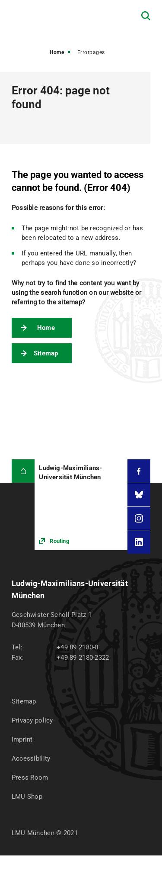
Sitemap (46, 353)
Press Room (30, 777)
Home (57, 52)
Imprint (22, 739)
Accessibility (31, 758)
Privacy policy (32, 720)
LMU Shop (27, 796)
